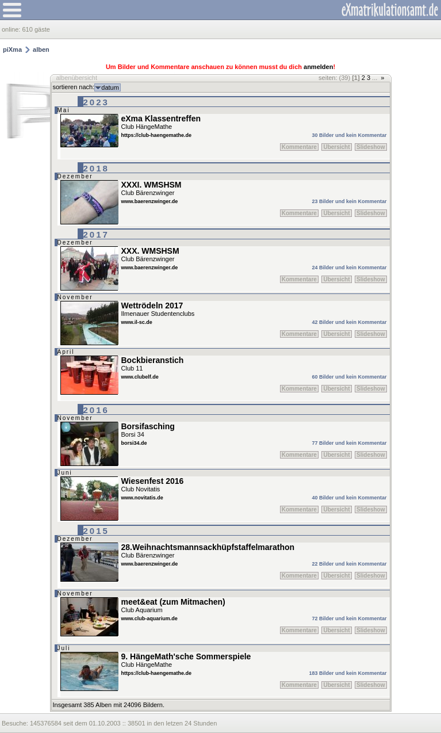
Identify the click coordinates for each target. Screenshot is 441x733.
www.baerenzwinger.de (149, 201)
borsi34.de (134, 443)
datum (110, 87)
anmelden (318, 66)
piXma (12, 49)
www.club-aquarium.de (149, 618)
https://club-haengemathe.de (156, 135)
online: (12, 29)
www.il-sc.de (136, 322)
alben (41, 49)
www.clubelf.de (140, 377)
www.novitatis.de (142, 498)
